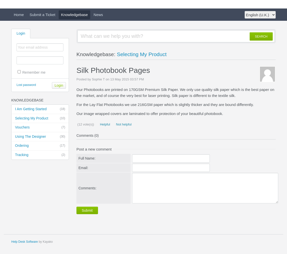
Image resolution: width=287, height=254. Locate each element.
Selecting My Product (40, 118)
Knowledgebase (74, 15)
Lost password (26, 85)
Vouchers (40, 127)
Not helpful (123, 124)
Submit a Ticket (42, 15)
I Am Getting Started (40, 109)
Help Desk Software (24, 241)
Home (19, 15)
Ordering (40, 145)
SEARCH (261, 36)
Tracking (40, 155)
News (98, 15)
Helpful (104, 124)
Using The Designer (40, 136)
